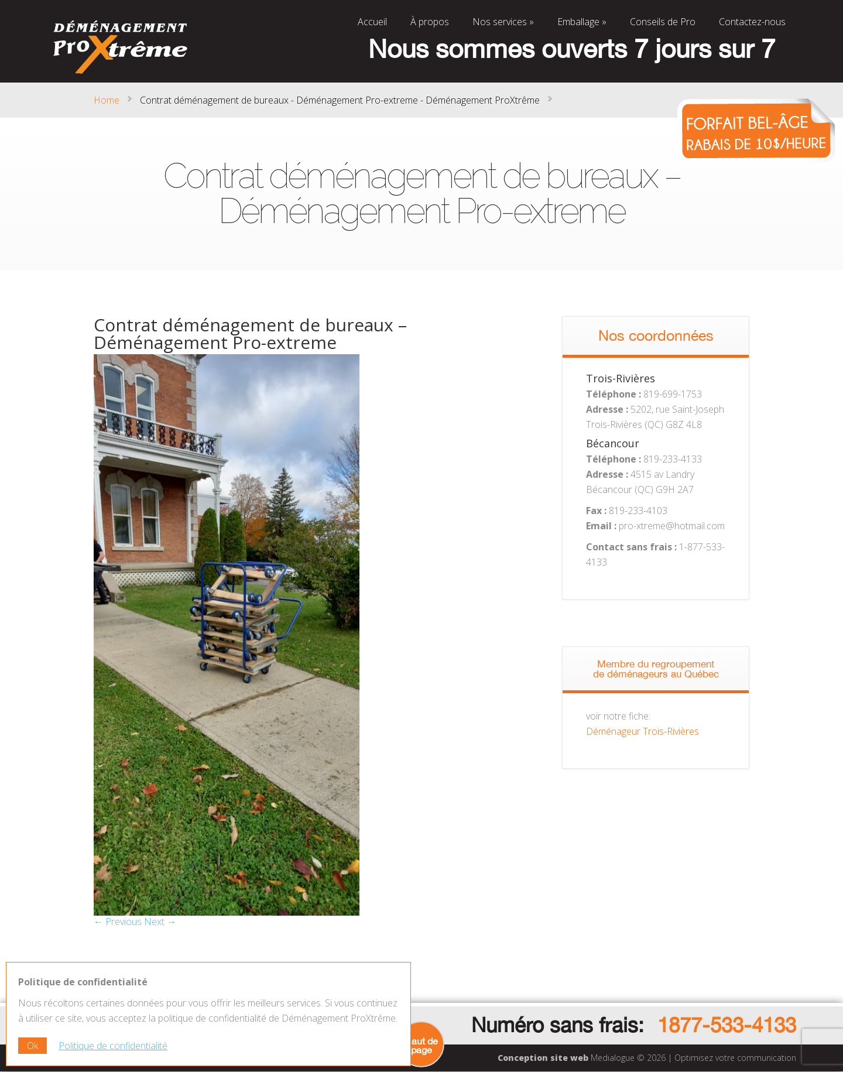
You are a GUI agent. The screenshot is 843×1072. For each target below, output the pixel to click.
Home (106, 100)
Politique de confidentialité (113, 1045)
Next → (160, 921)
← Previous (118, 921)
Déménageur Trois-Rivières (642, 731)
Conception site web (543, 1057)
